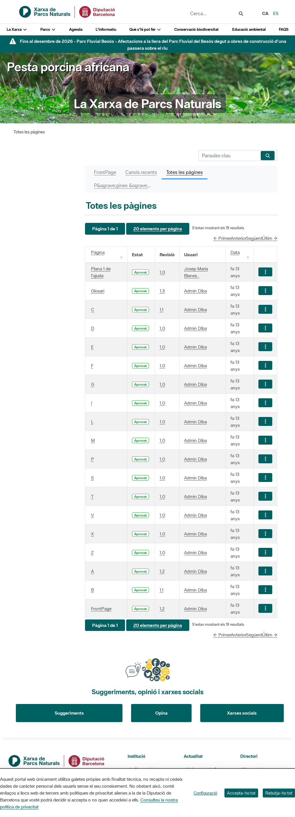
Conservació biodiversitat (196, 29)
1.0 (162, 272)
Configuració (205, 793)
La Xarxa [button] (17, 29)
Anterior (238, 238)
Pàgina (98, 252)
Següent (254, 238)
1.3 (162, 291)
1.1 (161, 309)
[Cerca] (228, 155)
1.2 (162, 571)
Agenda (75, 29)
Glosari (97, 291)
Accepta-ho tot (241, 793)
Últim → (269, 238)
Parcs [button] (48, 29)
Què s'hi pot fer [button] (145, 29)
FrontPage (101, 608)
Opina (161, 713)
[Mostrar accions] (265, 271)
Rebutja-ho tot (278, 793)
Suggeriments (69, 713)
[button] (105, 229)
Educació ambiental (249, 29)
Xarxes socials (242, 713)
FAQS (283, 29)
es (276, 13)
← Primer (222, 238)
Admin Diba (195, 291)
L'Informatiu (106, 29)
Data (235, 252)
